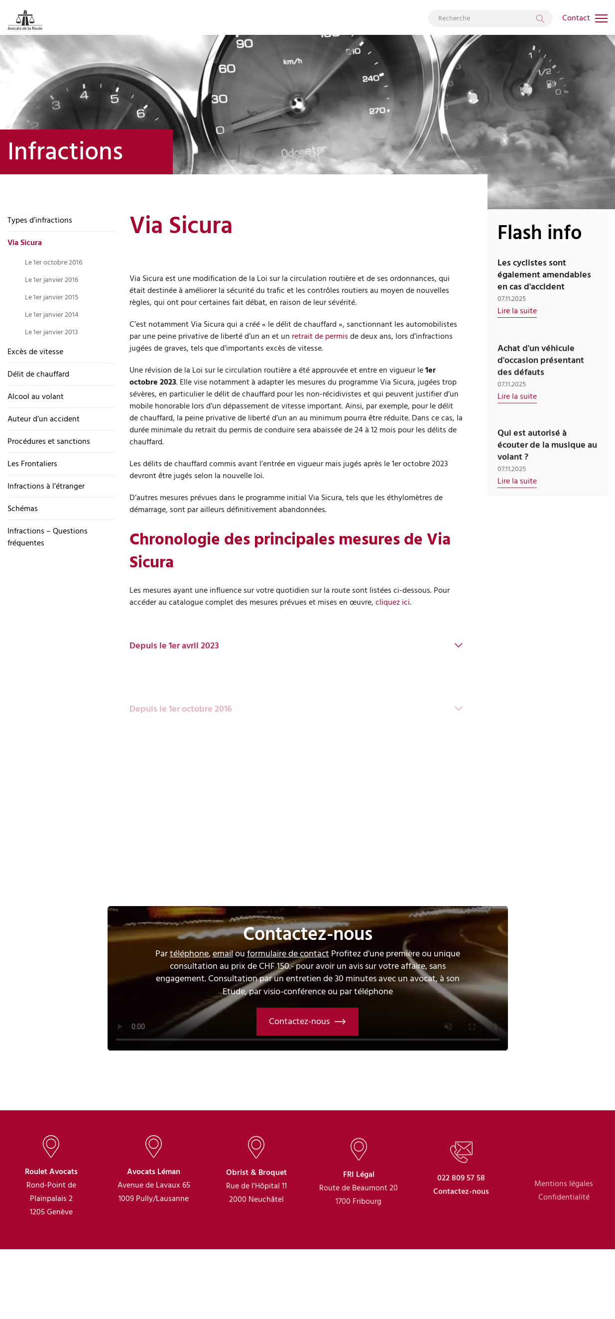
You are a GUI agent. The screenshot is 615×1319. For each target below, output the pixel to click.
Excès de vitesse (35, 351)
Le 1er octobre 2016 (53, 262)
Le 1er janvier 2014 (52, 314)
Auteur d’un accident (43, 418)
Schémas (22, 508)
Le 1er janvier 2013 (51, 332)
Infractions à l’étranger (46, 486)
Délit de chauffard (38, 374)
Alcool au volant (35, 396)
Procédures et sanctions (48, 441)
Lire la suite (517, 310)
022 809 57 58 (461, 1213)
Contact (576, 17)
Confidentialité (564, 1237)
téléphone (189, 953)
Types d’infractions (39, 220)
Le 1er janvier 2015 (51, 297)
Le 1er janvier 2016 (51, 279)
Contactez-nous (307, 1021)
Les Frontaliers (32, 463)
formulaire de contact (288, 953)
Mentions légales (563, 1223)
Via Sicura (24, 242)
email (223, 953)
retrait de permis (320, 336)
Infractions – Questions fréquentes (47, 537)
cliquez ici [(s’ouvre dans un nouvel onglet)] (392, 602)
